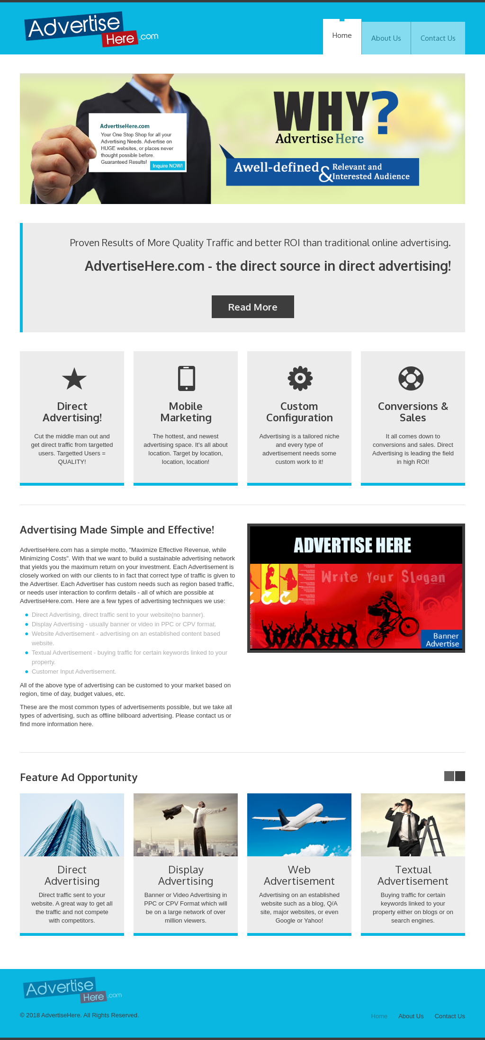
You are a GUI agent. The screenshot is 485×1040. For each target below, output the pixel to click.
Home (342, 35)
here (86, 724)
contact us (210, 715)
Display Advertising (185, 874)
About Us (386, 38)
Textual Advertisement (413, 874)
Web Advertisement (299, 874)
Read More (253, 307)
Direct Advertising (72, 874)
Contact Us (438, 38)
